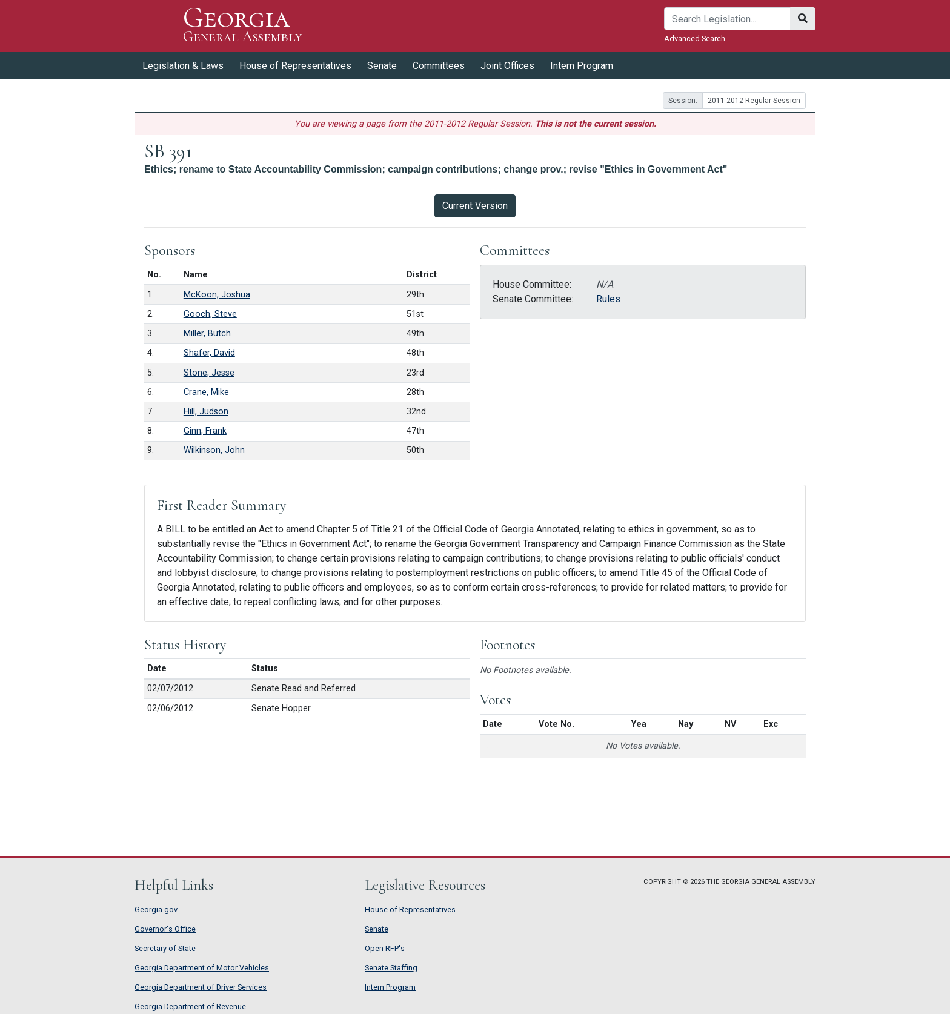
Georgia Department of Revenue (190, 1006)
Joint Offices (507, 65)
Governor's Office (165, 928)
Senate (382, 65)
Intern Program (581, 65)
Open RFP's (385, 948)
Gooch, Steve (210, 314)
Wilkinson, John (214, 450)
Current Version (475, 205)
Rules (608, 299)
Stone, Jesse (209, 373)
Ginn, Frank (205, 431)
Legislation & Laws (183, 65)
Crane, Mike (206, 392)
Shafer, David (209, 353)
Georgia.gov (156, 909)
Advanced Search (694, 38)
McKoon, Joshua (217, 295)
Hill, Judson (206, 411)
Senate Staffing (391, 967)
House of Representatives (295, 65)
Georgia (242, 26)
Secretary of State (165, 948)
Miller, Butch (207, 333)
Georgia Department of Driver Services (201, 987)
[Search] (727, 18)
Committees (439, 65)
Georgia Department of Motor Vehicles (202, 967)
